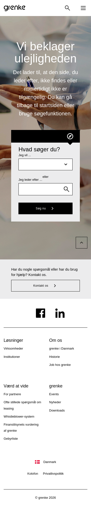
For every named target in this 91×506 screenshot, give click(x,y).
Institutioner (12, 357)
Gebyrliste (11, 438)
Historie (54, 357)
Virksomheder (13, 348)
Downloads (57, 410)
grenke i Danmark (61, 348)
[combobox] (45, 189)
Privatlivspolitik (53, 473)
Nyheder (55, 402)
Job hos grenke (60, 365)
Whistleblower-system (19, 416)
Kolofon (32, 473)
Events (54, 394)
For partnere (12, 394)
